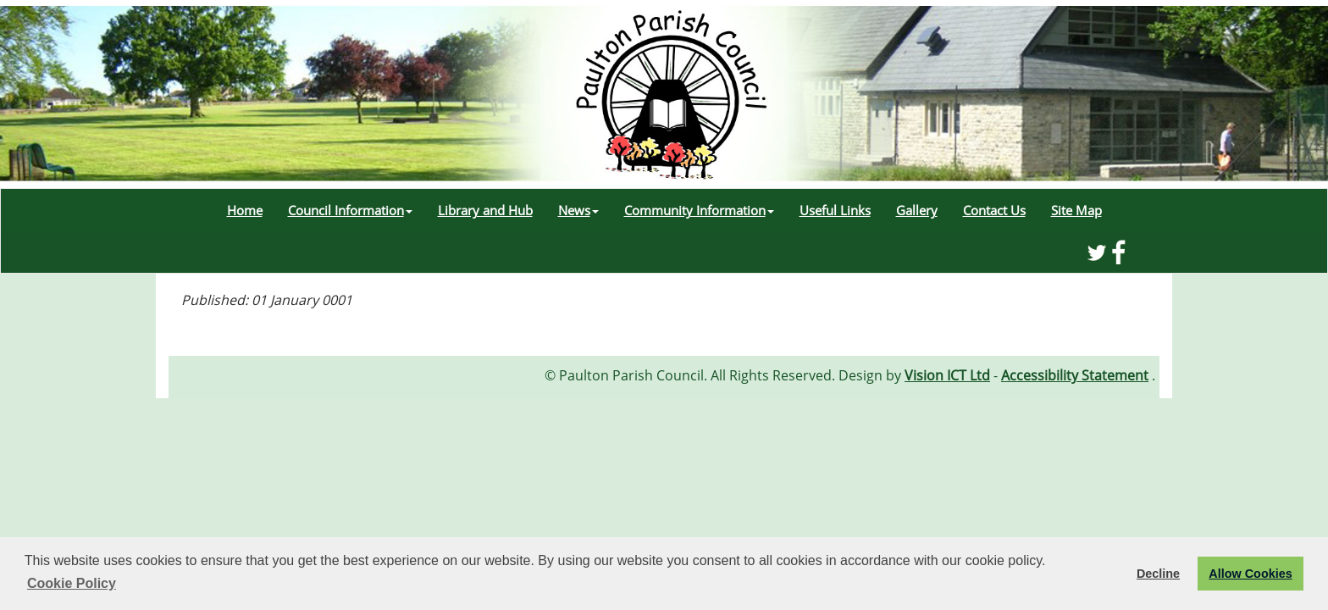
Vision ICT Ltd (947, 375)
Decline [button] (1158, 573)
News (578, 210)
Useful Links (835, 210)
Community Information (699, 210)
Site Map (1076, 210)
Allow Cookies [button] (1250, 573)
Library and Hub (485, 210)
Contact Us (994, 210)
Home (245, 210)
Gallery (917, 210)
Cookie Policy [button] (71, 583)
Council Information (350, 210)
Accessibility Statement (1074, 375)
